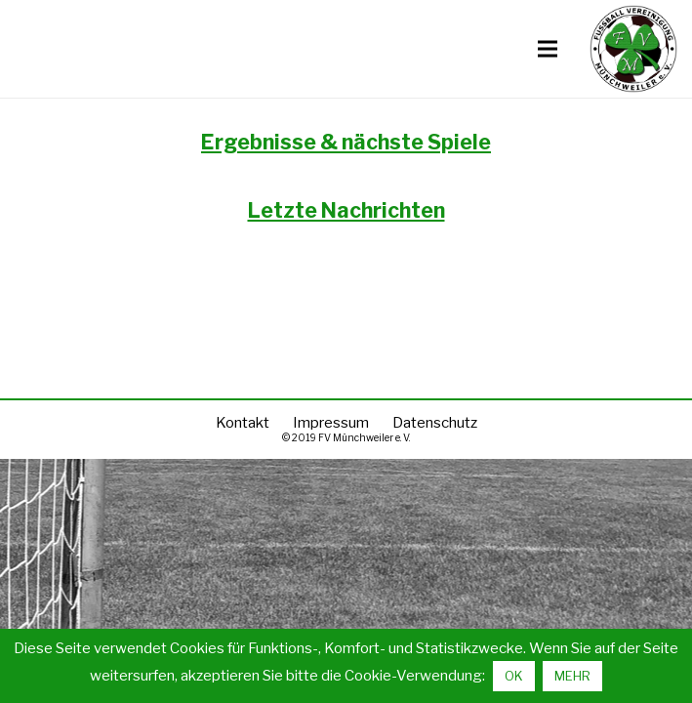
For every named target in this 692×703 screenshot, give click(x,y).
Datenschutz (434, 423)
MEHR (572, 675)
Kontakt (242, 423)
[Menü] (547, 48)
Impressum (331, 423)
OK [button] (514, 675)
